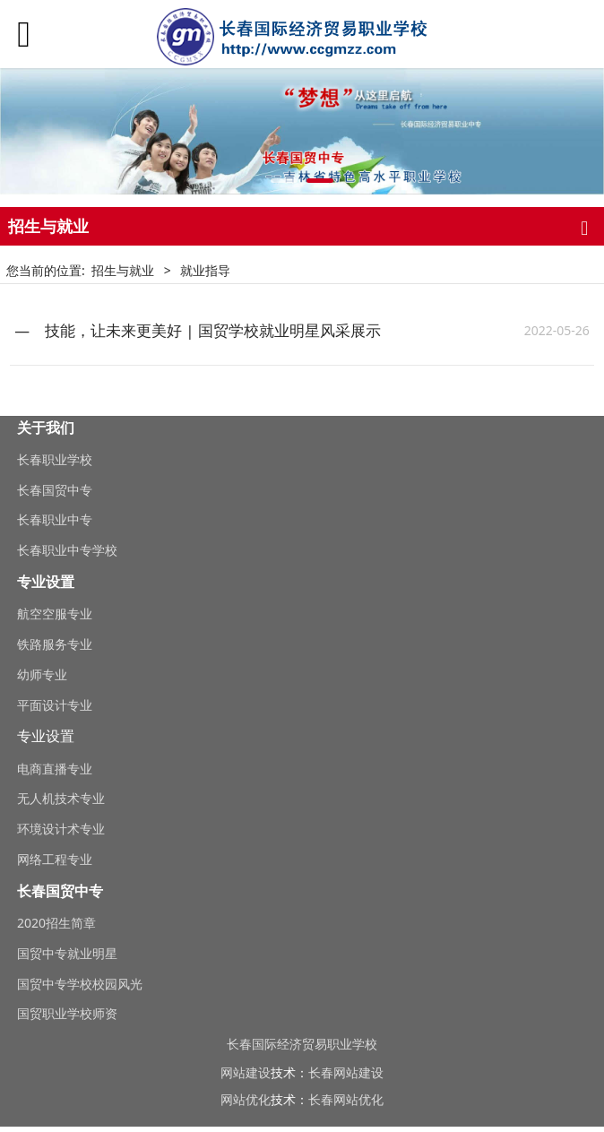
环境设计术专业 (61, 828)
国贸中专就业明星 (67, 953)
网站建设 (245, 1072)
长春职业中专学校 (67, 549)
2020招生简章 (56, 922)
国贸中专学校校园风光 (79, 983)
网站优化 (245, 1099)
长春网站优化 (346, 1099)
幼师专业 (42, 674)
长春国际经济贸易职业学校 (302, 1043)
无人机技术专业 (61, 798)
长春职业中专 (54, 519)
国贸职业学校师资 (67, 1013)
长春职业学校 (54, 459)
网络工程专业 (54, 859)
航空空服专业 (54, 613)
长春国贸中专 (54, 489)
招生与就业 (122, 270)
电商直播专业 (54, 768)
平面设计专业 (54, 704)
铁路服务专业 (54, 643)
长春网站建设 (346, 1072)
